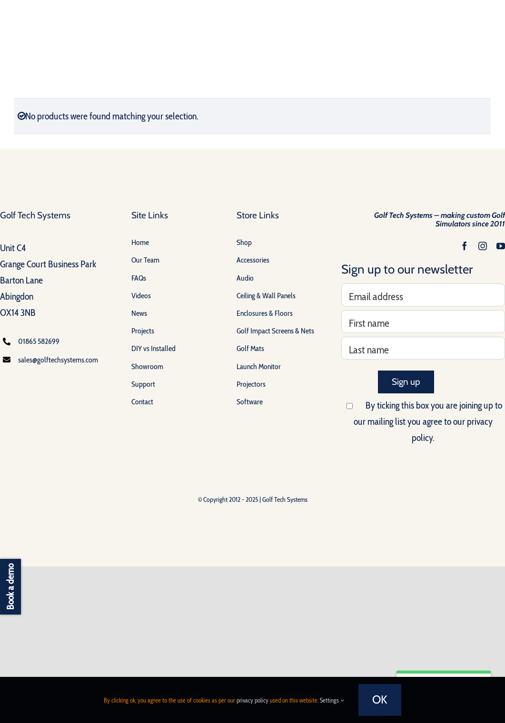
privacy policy (252, 700)
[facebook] (464, 246)
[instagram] (482, 246)
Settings (332, 700)
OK (379, 699)
